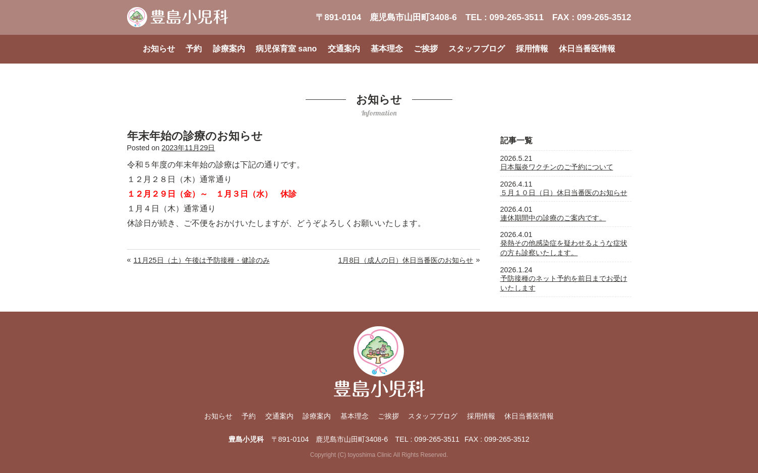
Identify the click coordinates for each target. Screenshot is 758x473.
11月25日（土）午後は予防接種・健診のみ (202, 260)
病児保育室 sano (286, 48)
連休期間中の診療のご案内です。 (553, 218)
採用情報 (532, 48)
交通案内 (344, 48)
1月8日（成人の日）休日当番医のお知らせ (405, 260)
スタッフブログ (476, 48)
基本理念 (387, 48)
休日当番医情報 (587, 48)
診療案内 (229, 48)
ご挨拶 (426, 48)
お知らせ (159, 48)
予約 (194, 48)
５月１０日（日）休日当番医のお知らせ (563, 193)
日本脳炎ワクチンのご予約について (556, 167)
